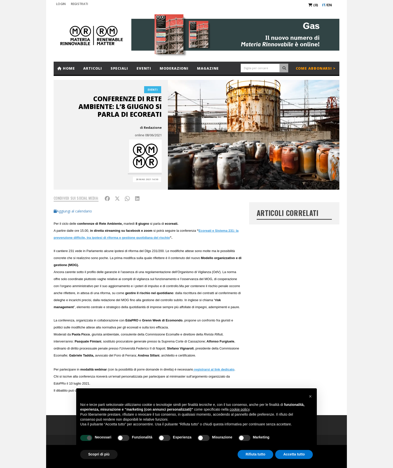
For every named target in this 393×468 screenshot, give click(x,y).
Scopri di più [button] (99, 454)
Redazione (153, 127)
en (329, 5)
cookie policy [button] (239, 409)
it (324, 5)
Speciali (119, 68)
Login (61, 4)
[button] (310, 396)
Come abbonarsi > (316, 68)
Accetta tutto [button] (294, 454)
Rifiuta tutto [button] (255, 454)
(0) (313, 5)
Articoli (92, 68)
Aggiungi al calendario (73, 211)
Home (66, 68)
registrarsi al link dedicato (213, 369)
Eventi (144, 68)
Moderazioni (174, 68)
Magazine (208, 68)
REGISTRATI (79, 4)
